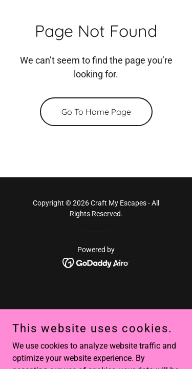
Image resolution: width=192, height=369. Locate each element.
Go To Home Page (96, 112)
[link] (96, 262)
